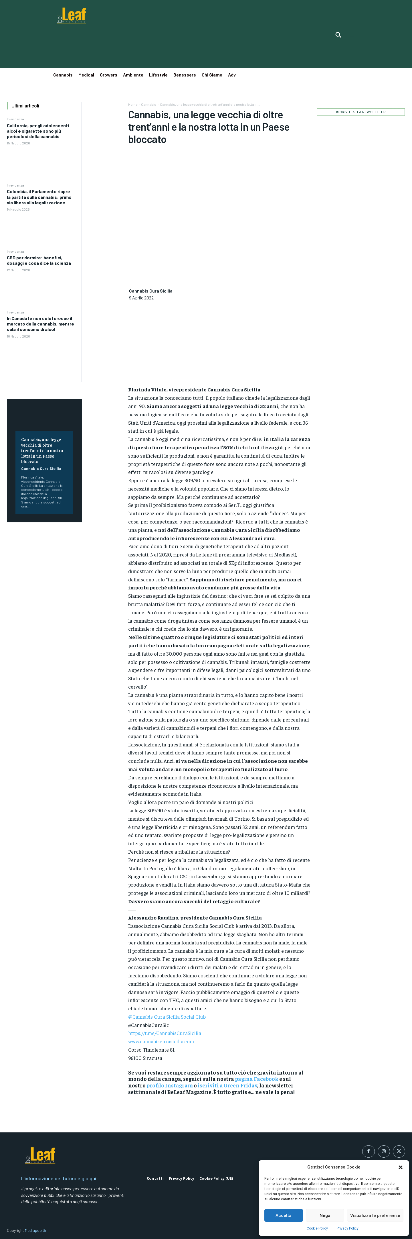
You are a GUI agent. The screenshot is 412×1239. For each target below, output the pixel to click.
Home (132, 104)
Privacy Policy (347, 1228)
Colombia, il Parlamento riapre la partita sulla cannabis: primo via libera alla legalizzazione (39, 197)
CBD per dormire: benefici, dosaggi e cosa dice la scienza (39, 260)
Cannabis (148, 104)
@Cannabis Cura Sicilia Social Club (167, 1016)
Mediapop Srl (36, 1230)
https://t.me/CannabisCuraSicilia (164, 1033)
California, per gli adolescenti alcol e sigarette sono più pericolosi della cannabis (38, 131)
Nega (325, 1215)
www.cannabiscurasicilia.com (161, 1041)
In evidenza (15, 119)
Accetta (284, 1215)
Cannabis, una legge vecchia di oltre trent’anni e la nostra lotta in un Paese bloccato (42, 450)
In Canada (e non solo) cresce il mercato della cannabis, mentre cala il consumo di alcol (40, 323)
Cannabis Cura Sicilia (41, 468)
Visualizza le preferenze (375, 1215)
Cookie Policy (317, 1228)
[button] (400, 1167)
